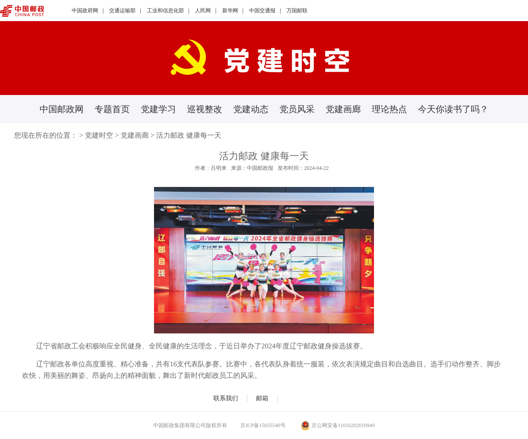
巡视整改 (204, 109)
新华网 (230, 10)
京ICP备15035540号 (263, 425)
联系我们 (225, 398)
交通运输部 (122, 10)
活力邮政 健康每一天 (188, 135)
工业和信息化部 (165, 10)
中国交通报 (262, 10)
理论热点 (389, 109)
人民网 (203, 10)
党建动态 (250, 109)
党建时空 (99, 135)
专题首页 (112, 109)
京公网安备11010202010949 (338, 425)
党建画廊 (343, 109)
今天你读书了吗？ (453, 109)
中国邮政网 (62, 109)
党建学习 (158, 109)
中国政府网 (85, 10)
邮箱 (262, 398)
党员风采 (297, 109)
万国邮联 (297, 10)
